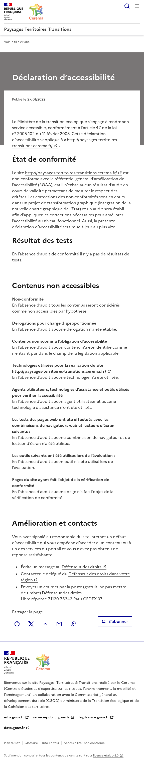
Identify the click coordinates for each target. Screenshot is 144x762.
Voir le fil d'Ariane (17, 42)
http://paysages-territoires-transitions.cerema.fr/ (71, 173)
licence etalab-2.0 (105, 755)
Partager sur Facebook (17, 624)
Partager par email (59, 624)
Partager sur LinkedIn (45, 624)
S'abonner (115, 621)
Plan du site (12, 743)
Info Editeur (50, 743)
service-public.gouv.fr (51, 717)
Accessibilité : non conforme (84, 743)
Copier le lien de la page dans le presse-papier (73, 624)
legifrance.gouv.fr (94, 717)
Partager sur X (31, 624)
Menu (137, 6)
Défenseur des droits (81, 567)
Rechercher (127, 6)
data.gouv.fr (14, 727)
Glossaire (31, 743)
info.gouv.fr (14, 717)
